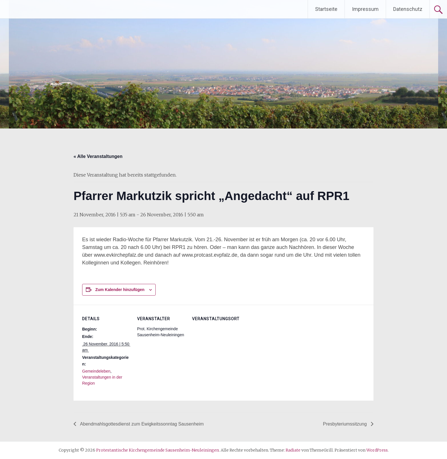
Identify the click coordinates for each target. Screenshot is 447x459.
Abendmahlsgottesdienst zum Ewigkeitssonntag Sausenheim (141, 424)
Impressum (365, 9)
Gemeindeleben (96, 371)
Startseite (326, 9)
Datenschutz (407, 9)
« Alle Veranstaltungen (98, 156)
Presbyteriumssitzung (345, 424)
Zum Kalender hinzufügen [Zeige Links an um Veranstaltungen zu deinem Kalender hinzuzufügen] (120, 289)
